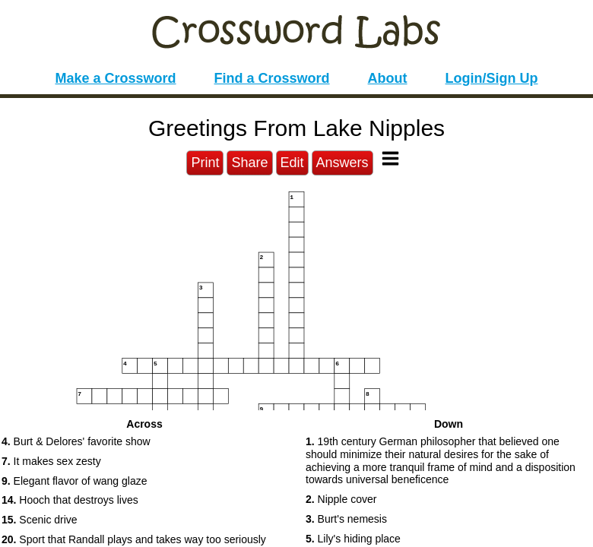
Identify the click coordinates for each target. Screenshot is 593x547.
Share (249, 162)
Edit (292, 162)
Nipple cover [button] (341, 499)
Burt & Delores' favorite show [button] (76, 441)
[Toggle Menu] (390, 158)
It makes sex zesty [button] (51, 461)
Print (205, 162)
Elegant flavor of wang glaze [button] (74, 481)
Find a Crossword (272, 78)
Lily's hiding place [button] (353, 539)
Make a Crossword (115, 78)
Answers (342, 162)
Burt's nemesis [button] (346, 519)
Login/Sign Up (492, 78)
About (387, 78)
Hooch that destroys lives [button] (70, 500)
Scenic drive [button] (40, 520)
